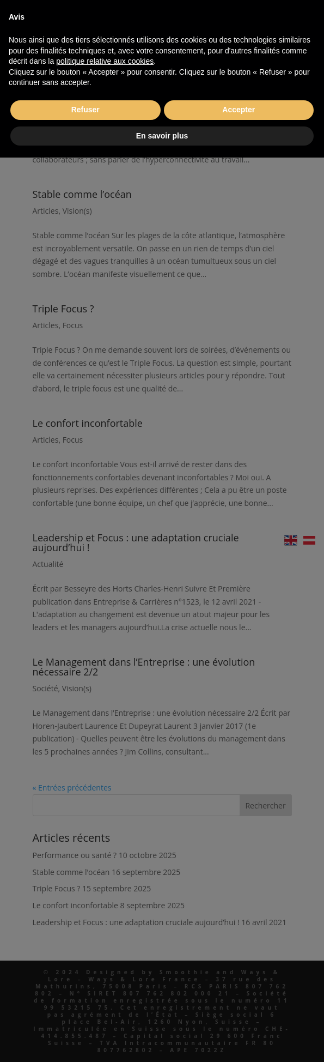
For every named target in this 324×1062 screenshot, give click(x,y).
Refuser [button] (85, 109)
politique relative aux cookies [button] (105, 61)
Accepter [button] (238, 109)
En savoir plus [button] (162, 135)
